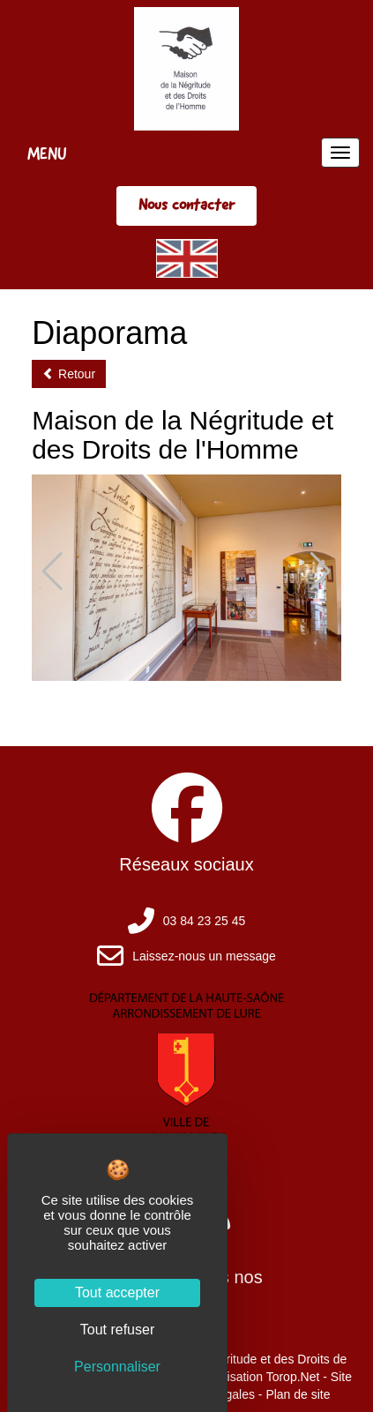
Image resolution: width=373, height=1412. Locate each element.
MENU (47, 153)
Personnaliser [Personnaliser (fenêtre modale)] (117, 1366)
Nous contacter (186, 204)
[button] (320, 571)
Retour (68, 374)
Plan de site (297, 1394)
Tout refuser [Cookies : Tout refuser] (117, 1329)
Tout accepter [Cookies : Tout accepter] (117, 1292)
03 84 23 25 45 (204, 921)
